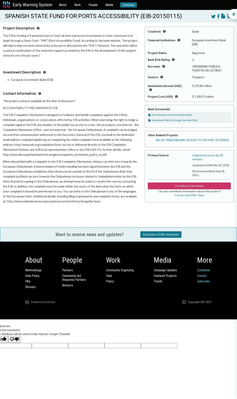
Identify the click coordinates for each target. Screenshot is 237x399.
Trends (158, 281)
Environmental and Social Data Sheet (170, 115)
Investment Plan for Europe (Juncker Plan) (173, 120)
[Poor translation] (14, 339)
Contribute (128, 5)
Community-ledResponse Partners (74, 278)
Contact (202, 276)
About (62, 5)
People (93, 5)
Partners (67, 270)
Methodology (33, 270)
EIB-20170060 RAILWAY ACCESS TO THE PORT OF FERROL (192, 140)
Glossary (30, 287)
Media (109, 5)
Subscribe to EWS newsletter (161, 234)
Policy (110, 281)
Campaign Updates (165, 270)
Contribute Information (189, 185)
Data (109, 276)
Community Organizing (120, 270)
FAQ (27, 281)
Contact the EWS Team (189, 195)
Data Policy (32, 276)
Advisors (67, 285)
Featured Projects (165, 276)
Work (77, 5)
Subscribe (203, 281)
